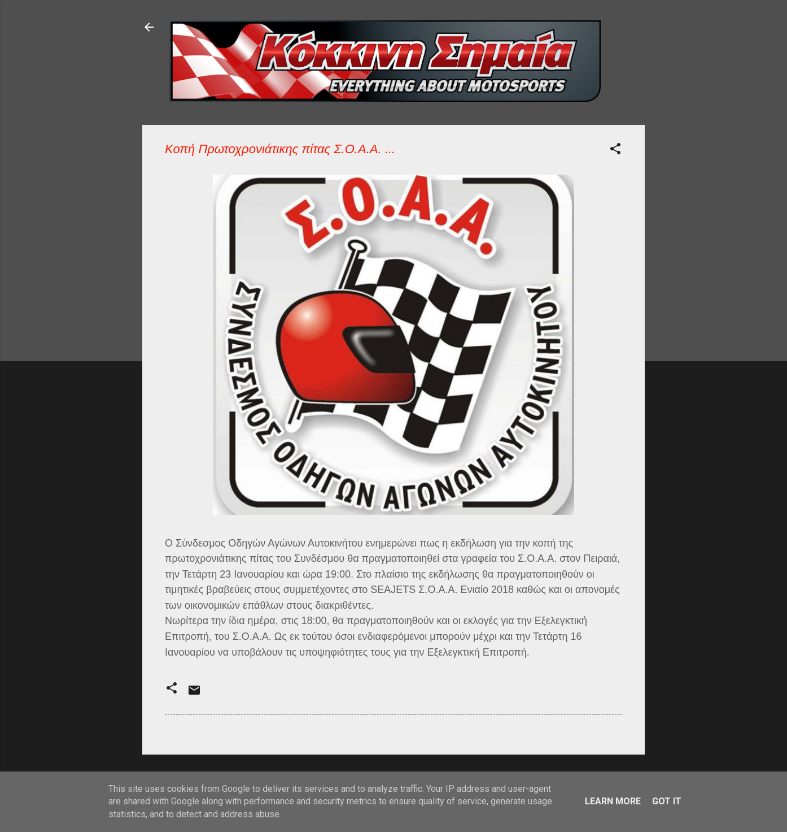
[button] (615, 150)
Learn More (613, 801)
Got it (666, 801)
